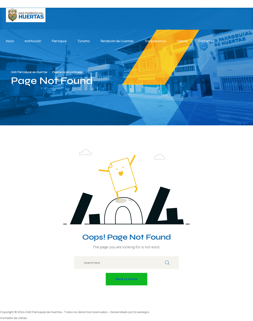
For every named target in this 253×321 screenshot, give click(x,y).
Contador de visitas (13, 318)
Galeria (182, 41)
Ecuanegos (141, 312)
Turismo (83, 41)
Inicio (10, 41)
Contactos (206, 41)
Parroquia (59, 41)
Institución (33, 41)
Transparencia (155, 41)
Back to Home (126, 279)
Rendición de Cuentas (117, 41)
